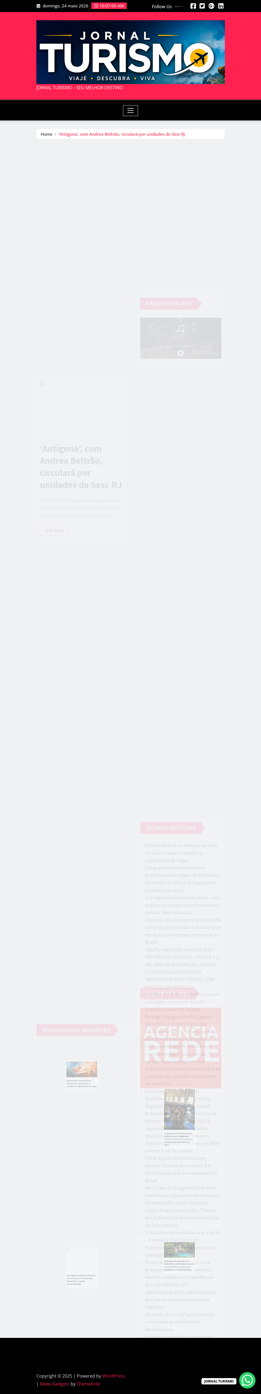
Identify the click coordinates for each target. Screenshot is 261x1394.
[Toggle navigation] (130, 110)
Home (46, 134)
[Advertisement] (133, 180)
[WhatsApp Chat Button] (247, 1380)
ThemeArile (88, 1384)
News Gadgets (54, 1384)
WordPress (113, 1376)
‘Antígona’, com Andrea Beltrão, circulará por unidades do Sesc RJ (122, 134)
